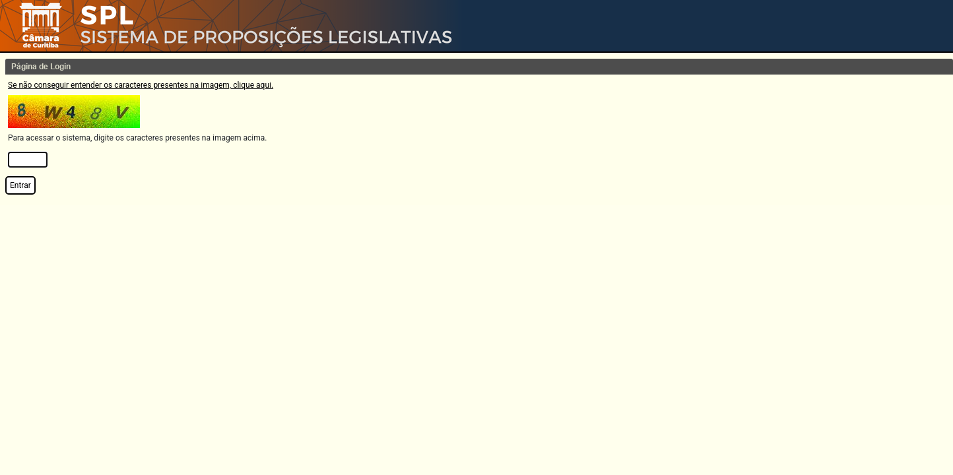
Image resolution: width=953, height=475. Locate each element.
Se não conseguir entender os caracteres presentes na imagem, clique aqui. (140, 85)
